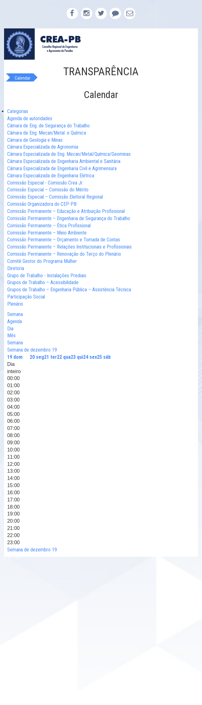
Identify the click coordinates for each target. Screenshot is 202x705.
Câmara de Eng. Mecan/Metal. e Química (46, 133)
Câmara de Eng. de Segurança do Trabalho (48, 126)
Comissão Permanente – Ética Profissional (49, 226)
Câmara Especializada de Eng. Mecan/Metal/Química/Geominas (69, 154)
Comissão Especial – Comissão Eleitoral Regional (55, 197)
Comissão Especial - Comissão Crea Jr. (45, 183)
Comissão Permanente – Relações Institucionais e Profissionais (69, 247)
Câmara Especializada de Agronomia (42, 147)
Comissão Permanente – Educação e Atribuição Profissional (66, 211)
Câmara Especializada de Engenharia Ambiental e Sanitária (63, 161)
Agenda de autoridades (29, 118)
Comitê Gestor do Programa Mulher (42, 261)
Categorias (17, 111)
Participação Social (26, 297)
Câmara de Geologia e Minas (35, 140)
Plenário (15, 304)
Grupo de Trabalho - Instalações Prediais (46, 276)
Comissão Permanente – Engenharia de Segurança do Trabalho (68, 218)
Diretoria (15, 268)
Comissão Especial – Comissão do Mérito (47, 190)
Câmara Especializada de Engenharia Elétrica (50, 176)
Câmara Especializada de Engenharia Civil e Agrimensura (62, 168)
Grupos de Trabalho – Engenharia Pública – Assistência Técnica (69, 290)
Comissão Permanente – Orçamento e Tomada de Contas (63, 240)
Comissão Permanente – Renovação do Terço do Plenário (64, 254)
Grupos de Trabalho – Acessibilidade (42, 282)
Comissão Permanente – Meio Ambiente (47, 233)
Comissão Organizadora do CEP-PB (42, 204)
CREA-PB (101, 44)
